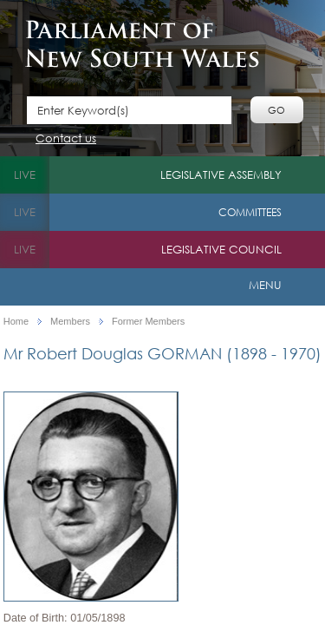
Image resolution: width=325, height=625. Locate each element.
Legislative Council (221, 249)
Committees (250, 212)
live (25, 175)
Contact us (66, 139)
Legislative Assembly (221, 175)
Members (70, 321)
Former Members (148, 321)
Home (16, 321)
